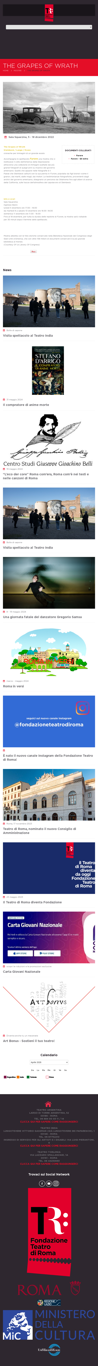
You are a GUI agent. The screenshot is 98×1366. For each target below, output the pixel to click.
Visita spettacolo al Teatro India (28, 335)
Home (6, 70)
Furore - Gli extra (79, 159)
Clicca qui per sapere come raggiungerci (49, 1121)
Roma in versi (13, 686)
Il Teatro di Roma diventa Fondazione (32, 902)
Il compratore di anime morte (26, 405)
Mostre (18, 70)
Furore (79, 155)
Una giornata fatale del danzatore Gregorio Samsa (42, 617)
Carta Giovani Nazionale (21, 971)
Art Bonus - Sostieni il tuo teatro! (29, 1041)
